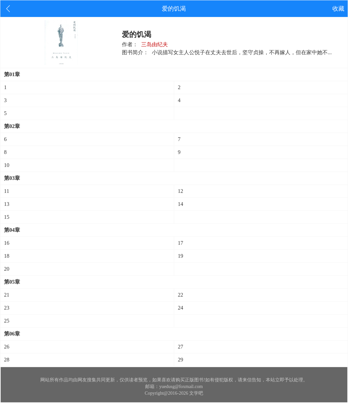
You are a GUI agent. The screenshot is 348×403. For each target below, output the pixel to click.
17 (180, 243)
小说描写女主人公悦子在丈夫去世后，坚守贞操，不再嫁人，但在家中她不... (242, 52)
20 (6, 269)
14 (180, 204)
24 (180, 308)
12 (180, 191)
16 (6, 243)
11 (6, 191)
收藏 (338, 8)
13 (6, 204)
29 (180, 359)
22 (180, 295)
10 (6, 165)
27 (180, 346)
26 (6, 346)
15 (6, 217)
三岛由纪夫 (154, 44)
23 (6, 308)
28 (6, 359)
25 (6, 321)
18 (6, 256)
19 (180, 256)
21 (6, 295)
